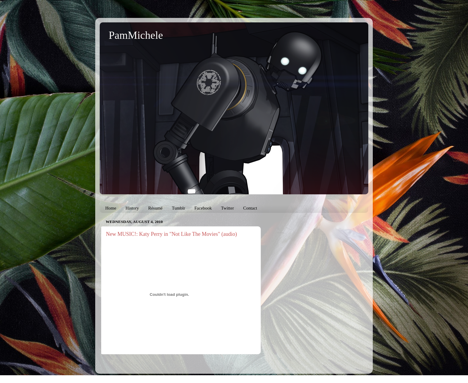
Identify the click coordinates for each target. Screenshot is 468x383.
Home (110, 208)
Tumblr (178, 208)
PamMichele (136, 35)
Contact (250, 208)
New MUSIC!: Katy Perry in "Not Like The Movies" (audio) (171, 234)
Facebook (203, 208)
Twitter (227, 208)
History (132, 208)
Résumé (155, 208)
